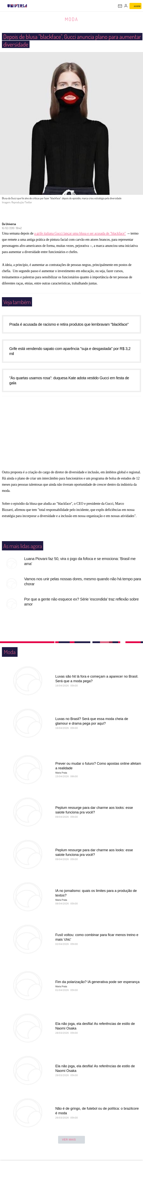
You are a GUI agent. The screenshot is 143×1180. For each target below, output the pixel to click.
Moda (71, 19)
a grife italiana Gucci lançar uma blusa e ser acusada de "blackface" (80, 237)
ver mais (71, 1143)
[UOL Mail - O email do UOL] (120, 6)
